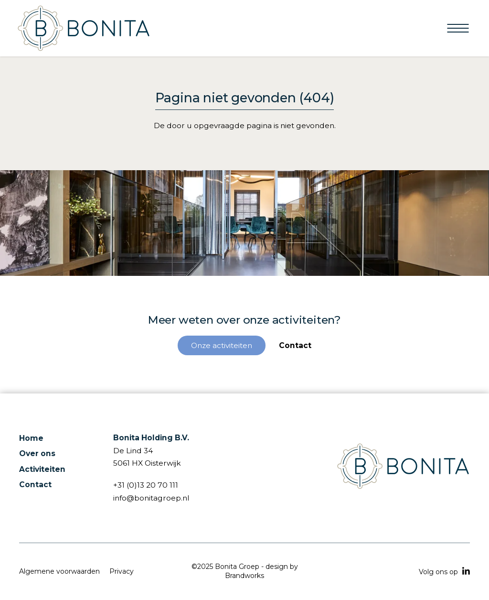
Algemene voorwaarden (59, 571)
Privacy (121, 571)
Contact (35, 484)
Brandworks (244, 575)
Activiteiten (42, 469)
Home (31, 438)
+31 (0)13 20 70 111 (145, 485)
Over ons (37, 453)
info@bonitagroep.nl (151, 497)
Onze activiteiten (221, 345)
